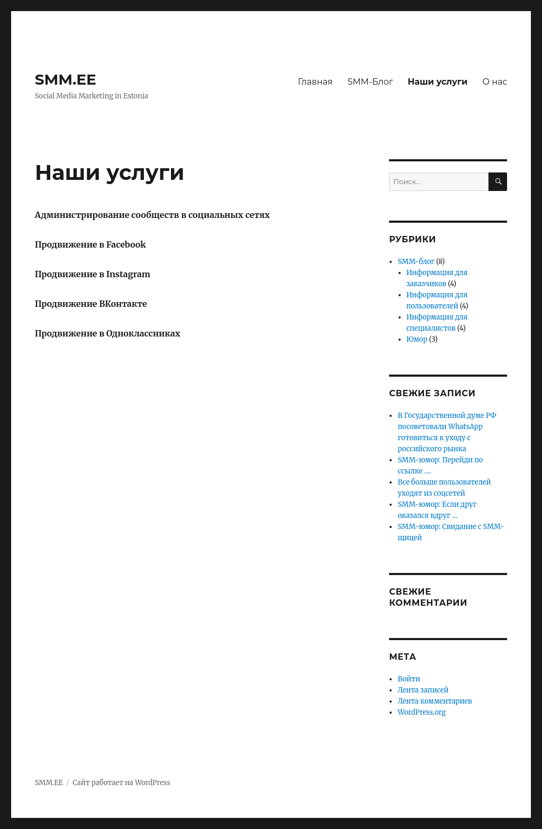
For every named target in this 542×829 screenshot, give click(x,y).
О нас (494, 82)
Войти (409, 679)
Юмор (417, 339)
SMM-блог (416, 261)
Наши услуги (437, 82)
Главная (315, 82)
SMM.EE (65, 79)
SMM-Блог (370, 82)
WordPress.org (422, 712)
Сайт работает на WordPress (121, 782)
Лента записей (423, 690)
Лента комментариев (435, 701)
